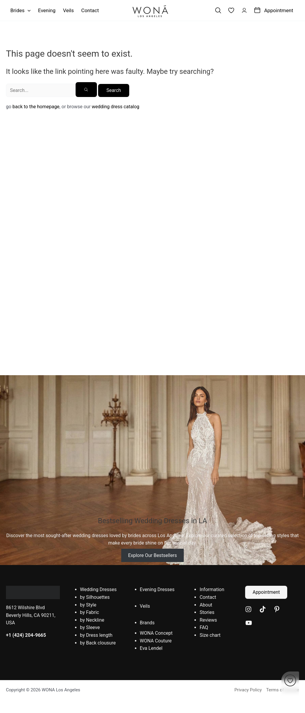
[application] (28, 10)
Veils (145, 606)
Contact (207, 597)
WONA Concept (156, 633)
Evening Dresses (157, 589)
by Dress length (96, 635)
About (205, 605)
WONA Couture (156, 641)
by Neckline (92, 620)
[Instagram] (248, 609)
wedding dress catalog (116, 106)
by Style (88, 605)
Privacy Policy (248, 690)
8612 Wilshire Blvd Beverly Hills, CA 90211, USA (30, 615)
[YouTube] (249, 623)
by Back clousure (98, 643)
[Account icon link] (244, 10)
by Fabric (89, 612)
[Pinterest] (277, 609)
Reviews (208, 620)
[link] (231, 10)
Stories (206, 612)
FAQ (203, 627)
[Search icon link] (218, 10)
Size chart (210, 635)
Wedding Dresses (98, 589)
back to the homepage (35, 106)
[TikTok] (262, 609)
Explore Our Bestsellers (152, 555)
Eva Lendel (151, 648)
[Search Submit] (86, 89)
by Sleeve (90, 627)
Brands (147, 623)
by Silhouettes (95, 597)
